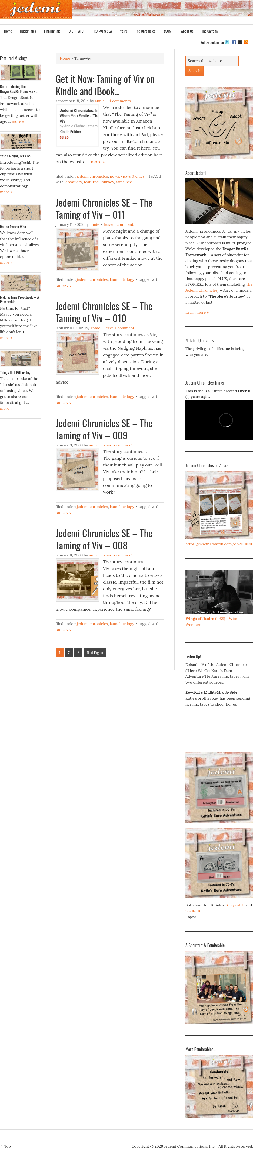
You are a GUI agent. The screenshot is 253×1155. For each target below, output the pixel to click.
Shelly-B (192, 911)
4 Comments (120, 100)
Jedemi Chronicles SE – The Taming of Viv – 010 (104, 311)
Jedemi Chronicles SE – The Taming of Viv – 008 (104, 539)
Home (8, 31)
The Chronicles (143, 31)
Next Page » (95, 652)
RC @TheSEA (103, 31)
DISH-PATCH (77, 31)
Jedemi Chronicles (92, 176)
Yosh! (123, 31)
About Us (185, 31)
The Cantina (210, 31)
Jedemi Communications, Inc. (190, 1146)
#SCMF (166, 31)
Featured (91, 181)
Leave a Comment (119, 224)
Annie (100, 100)
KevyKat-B (235, 905)
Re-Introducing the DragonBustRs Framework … (19, 88)
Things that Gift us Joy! (15, 372)
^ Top (5, 1146)
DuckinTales (28, 31)
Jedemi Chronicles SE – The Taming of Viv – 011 (104, 208)
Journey (107, 181)
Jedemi (36, 9)
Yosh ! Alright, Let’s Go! (15, 156)
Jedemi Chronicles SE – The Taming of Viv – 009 (104, 429)
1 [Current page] (59, 652)
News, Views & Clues (127, 176)
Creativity (73, 181)
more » (98, 161)
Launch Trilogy (122, 279)
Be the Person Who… (14, 226)
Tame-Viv (124, 181)
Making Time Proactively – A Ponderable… (19, 299)
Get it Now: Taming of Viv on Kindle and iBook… (105, 84)
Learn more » (197, 312)
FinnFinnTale (52, 31)
